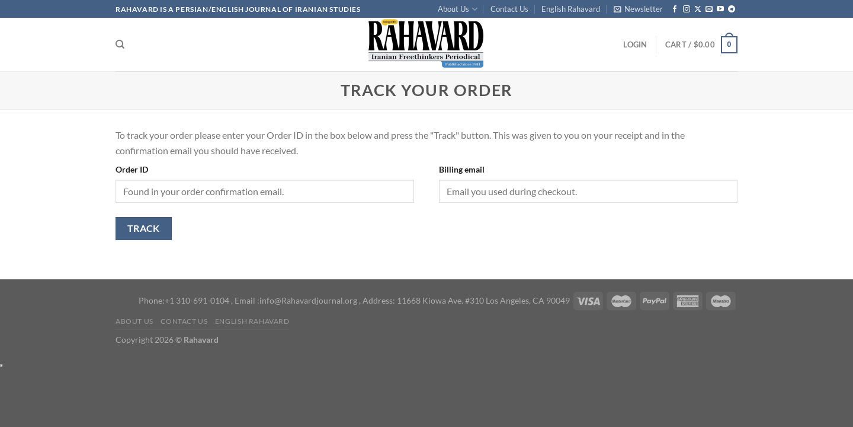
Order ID (132, 169)
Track (143, 228)
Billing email (462, 169)
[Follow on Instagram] (686, 9)
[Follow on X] (697, 9)
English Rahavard (570, 9)
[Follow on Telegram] (731, 9)
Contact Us (509, 9)
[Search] (120, 44)
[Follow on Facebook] (674, 9)
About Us (457, 9)
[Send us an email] (709, 9)
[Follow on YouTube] (720, 9)
